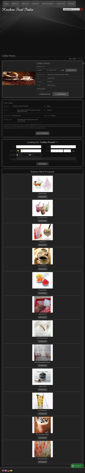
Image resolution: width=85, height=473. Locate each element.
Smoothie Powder (43, 217)
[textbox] (53, 70)
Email (48, 146)
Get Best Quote (42, 196)
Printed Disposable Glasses (42, 362)
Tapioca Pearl (42, 386)
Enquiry (35, 3)
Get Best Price (71, 70)
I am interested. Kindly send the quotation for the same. (46, 159)
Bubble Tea (42, 241)
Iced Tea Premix (42, 410)
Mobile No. (12, 150)
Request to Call (44, 94)
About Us (15, 3)
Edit (62, 70)
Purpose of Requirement (12, 155)
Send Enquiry (61, 94)
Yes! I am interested (42, 133)
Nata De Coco (42, 314)
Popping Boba (43, 290)
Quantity (48, 150)
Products (25, 3)
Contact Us (60, 3)
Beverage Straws (42, 458)
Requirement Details (12, 159)
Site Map (71, 3)
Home (6, 3)
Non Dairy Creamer (42, 338)
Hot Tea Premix (42, 266)
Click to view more (41, 88)
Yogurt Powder (42, 193)
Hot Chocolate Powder (42, 434)
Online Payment (47, 3)
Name (14, 146)
